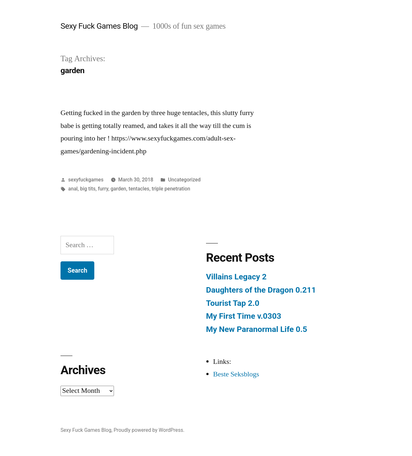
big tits (88, 189)
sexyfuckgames (86, 180)
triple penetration (171, 189)
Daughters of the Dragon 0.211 (261, 290)
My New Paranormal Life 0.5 (256, 329)
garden (118, 189)
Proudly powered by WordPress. (149, 430)
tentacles (138, 189)
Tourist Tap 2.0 (232, 303)
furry (103, 189)
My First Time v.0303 (243, 316)
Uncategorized (184, 180)
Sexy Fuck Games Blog (99, 26)
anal (73, 189)
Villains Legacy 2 (236, 276)
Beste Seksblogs (236, 374)
